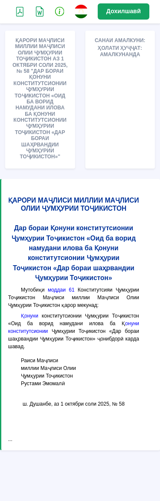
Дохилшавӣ (123, 11)
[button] (59, 11)
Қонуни (29, 316)
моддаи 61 (61, 290)
